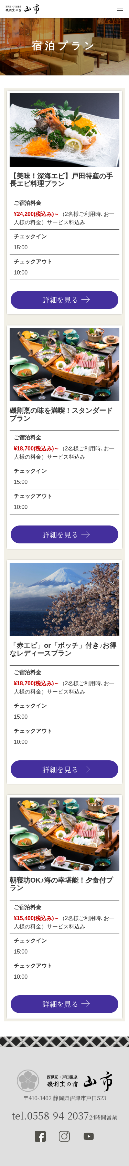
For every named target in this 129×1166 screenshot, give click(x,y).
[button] (120, 9)
